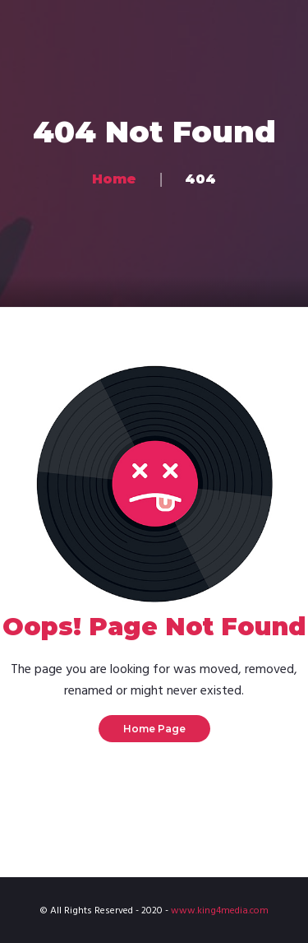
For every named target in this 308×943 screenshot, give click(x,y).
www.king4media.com (220, 911)
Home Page (154, 728)
